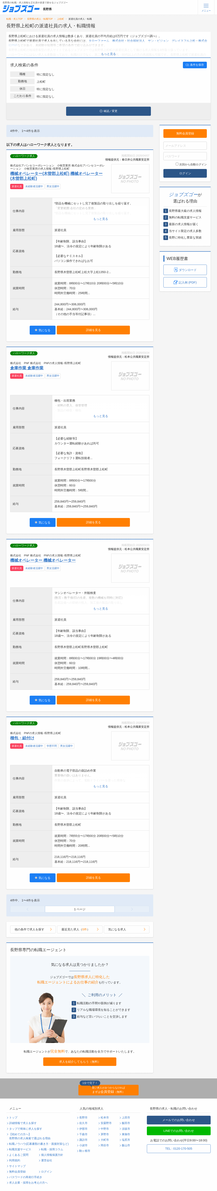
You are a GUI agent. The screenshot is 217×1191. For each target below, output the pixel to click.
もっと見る (108, 54)
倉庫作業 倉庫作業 (26, 368)
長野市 (83, 1117)
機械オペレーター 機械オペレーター (43, 560)
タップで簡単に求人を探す (25, 1128)
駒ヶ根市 (84, 1150)
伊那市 (83, 1128)
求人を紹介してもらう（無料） (80, 1061)
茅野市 (105, 1134)
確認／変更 (108, 111)
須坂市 (126, 1128)
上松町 (60, 19)
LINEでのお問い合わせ (178, 1130)
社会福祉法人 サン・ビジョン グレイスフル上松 (161, 40)
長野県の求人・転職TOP (40, 19)
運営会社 (46, 1160)
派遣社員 (17, 186)
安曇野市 (106, 1123)
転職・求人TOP (14, 19)
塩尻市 (126, 1139)
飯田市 (126, 1123)
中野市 (105, 1128)
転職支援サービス (20, 1149)
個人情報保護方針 (52, 1154)
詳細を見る (93, 330)
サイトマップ (17, 1166)
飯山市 (126, 1145)
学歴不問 (52, 746)
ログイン (185, 173)
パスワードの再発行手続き (25, 1177)
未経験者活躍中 (34, 186)
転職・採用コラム (52, 1149)
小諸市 (83, 1145)
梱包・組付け (22, 738)
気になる (42, 330)
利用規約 (14, 1160)
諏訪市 (83, 1139)
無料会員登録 (185, 133)
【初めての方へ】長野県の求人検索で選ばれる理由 (29, 1136)
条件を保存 (195, 65)
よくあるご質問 (18, 1154)
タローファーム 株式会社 (106, 40)
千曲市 (83, 1134)
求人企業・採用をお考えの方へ (28, 1182)
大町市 (105, 1139)
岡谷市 (105, 1145)
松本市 (105, 1117)
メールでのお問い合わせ (178, 1120)
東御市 (126, 1134)
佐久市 (83, 1123)
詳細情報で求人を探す (23, 1123)
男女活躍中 (53, 186)
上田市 (126, 1117)
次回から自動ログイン (191, 164)
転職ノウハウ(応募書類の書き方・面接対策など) (39, 1143)
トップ (13, 1117)
